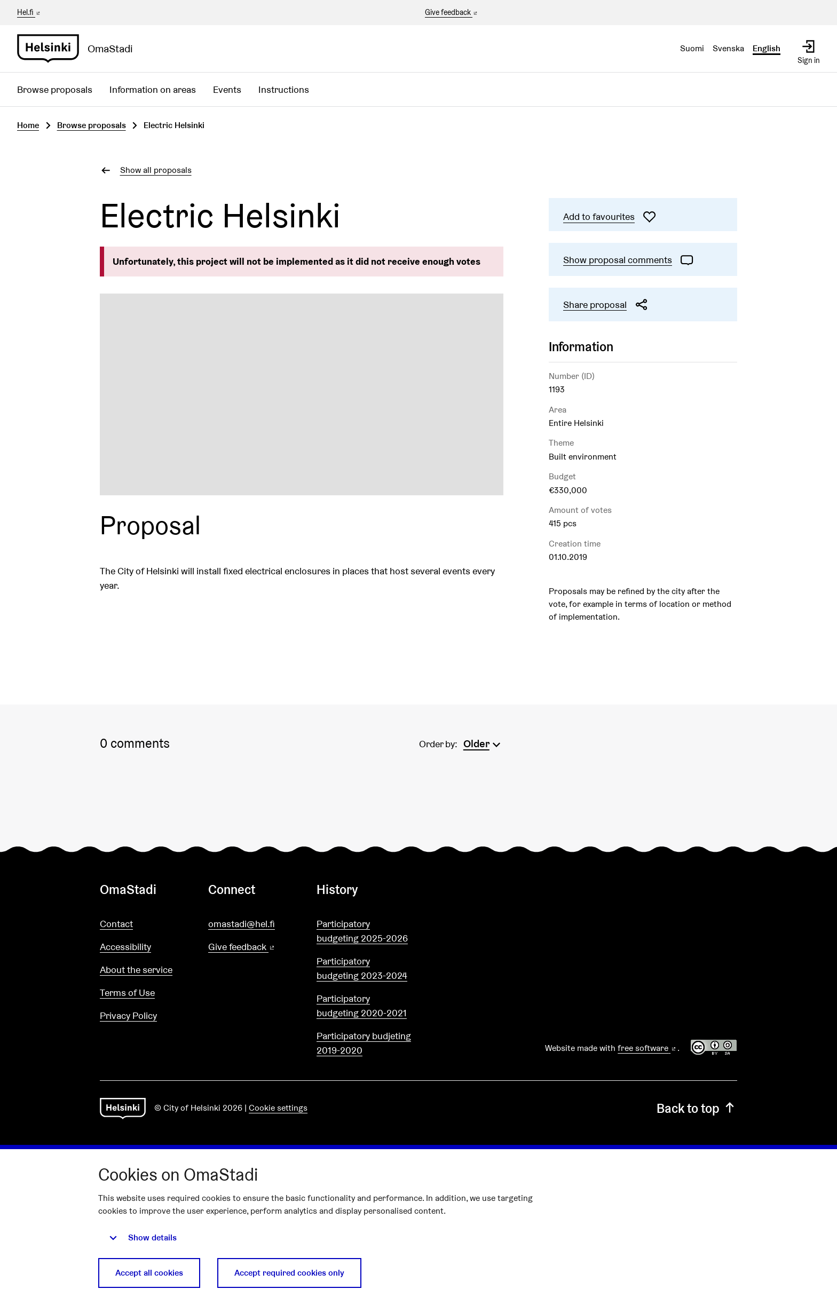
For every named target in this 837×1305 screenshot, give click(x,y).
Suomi (692, 48)
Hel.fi (29, 12)
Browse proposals (54, 89)
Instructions (283, 89)
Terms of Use (127, 992)
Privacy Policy (128, 1015)
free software (647, 1048)
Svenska (728, 48)
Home (28, 125)
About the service (136, 969)
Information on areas (152, 89)
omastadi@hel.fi (241, 924)
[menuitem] (483, 742)
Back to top (697, 1108)
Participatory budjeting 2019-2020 (364, 1043)
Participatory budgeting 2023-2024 (362, 968)
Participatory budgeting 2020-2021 (362, 1005)
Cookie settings (278, 1107)
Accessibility (125, 946)
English (766, 48)
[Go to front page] (79, 49)
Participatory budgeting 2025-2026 (362, 931)
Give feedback (452, 12)
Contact (116, 924)
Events (227, 89)
